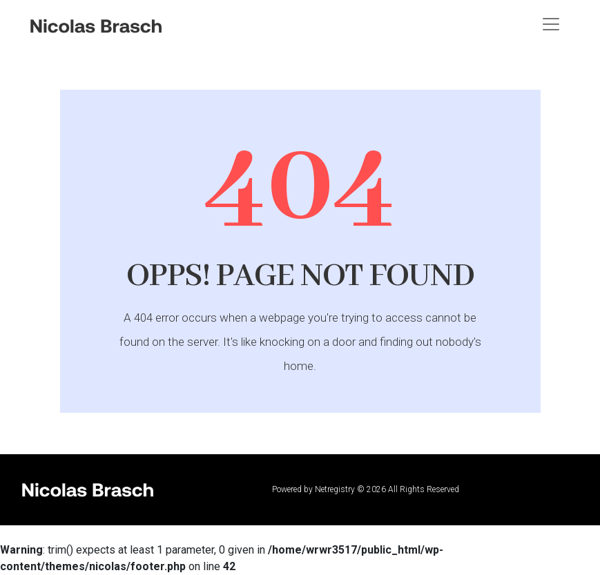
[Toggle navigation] (551, 24)
